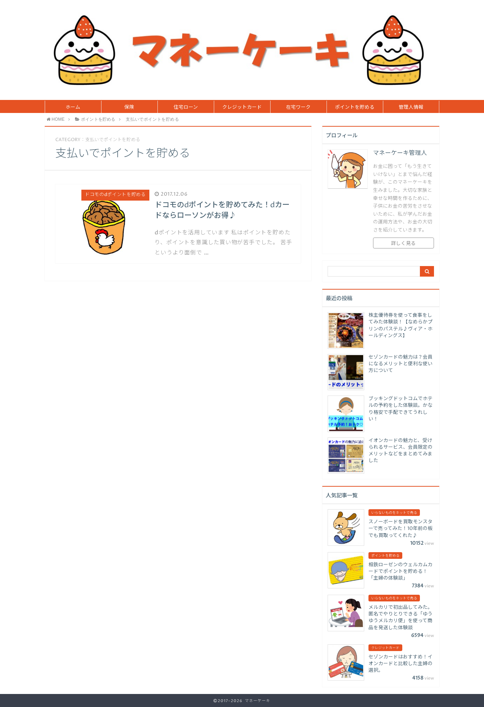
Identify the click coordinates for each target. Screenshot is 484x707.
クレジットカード (242, 107)
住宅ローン (186, 107)
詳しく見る (403, 243)
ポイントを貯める (354, 107)
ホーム (73, 107)
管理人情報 (411, 107)
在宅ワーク (298, 107)
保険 (129, 107)
